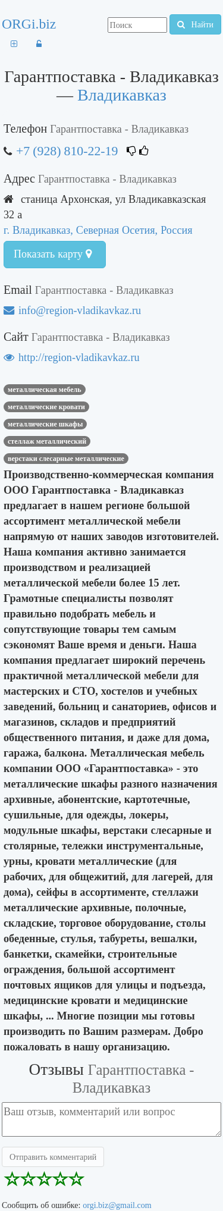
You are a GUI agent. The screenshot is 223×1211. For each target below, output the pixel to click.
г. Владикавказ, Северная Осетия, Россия (98, 230)
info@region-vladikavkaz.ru (72, 310)
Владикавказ (122, 94)
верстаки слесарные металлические (66, 458)
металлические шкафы (45, 424)
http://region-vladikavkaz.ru (72, 357)
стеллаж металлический (47, 441)
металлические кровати (46, 406)
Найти (195, 24)
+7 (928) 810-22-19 (67, 151)
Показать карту (53, 254)
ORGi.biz (29, 24)
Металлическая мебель (44, 389)
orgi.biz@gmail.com (117, 1205)
